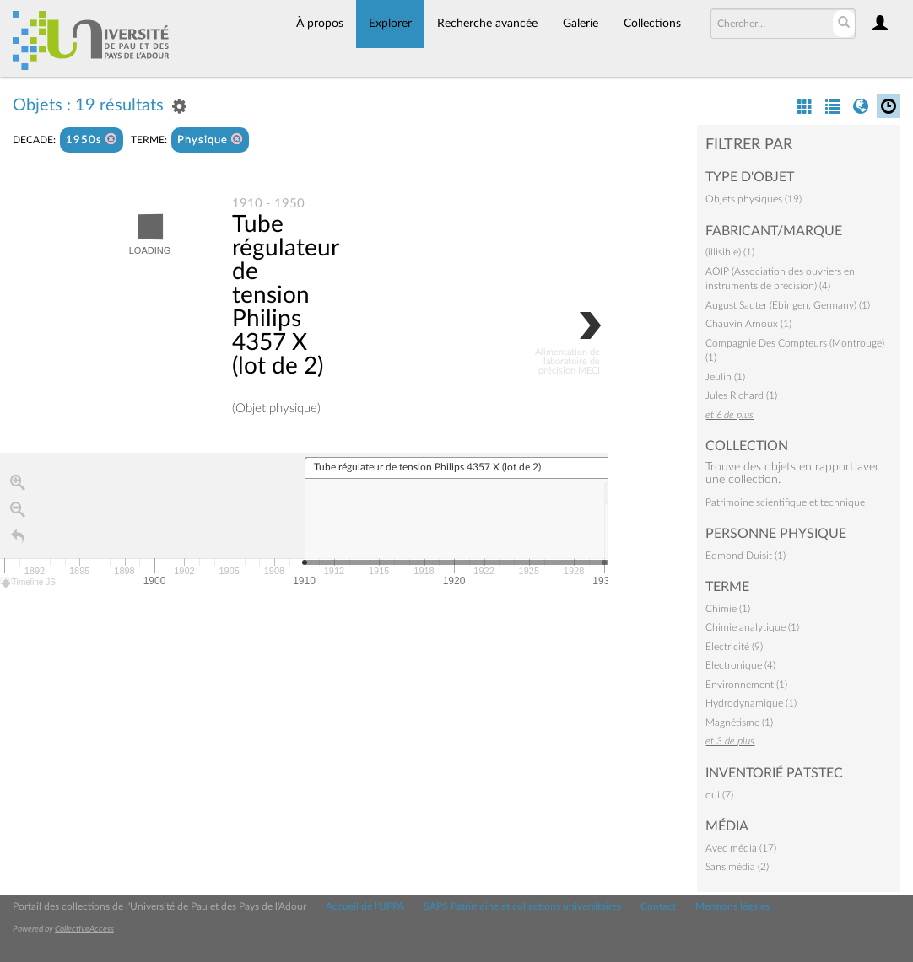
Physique (210, 139)
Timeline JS (29, 583)
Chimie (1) (727, 609)
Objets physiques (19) (753, 199)
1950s (91, 139)
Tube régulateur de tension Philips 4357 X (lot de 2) (285, 295)
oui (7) (719, 795)
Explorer (390, 24)
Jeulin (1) (725, 377)
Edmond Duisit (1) (745, 556)
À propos (319, 24)
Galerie (580, 24)
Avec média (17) (740, 848)
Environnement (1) (746, 685)
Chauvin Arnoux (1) (748, 324)
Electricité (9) (734, 647)
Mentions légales (732, 906)
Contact (658, 906)
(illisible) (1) (729, 252)
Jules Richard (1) (741, 395)
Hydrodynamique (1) (751, 703)
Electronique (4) (740, 665)
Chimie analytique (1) (752, 627)
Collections (652, 24)
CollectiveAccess (84, 929)
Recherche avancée (487, 24)
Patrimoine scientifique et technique (785, 502)
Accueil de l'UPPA (365, 906)
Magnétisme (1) (739, 722)
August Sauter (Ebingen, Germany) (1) (787, 305)
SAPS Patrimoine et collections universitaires (522, 906)
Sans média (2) (737, 867)
